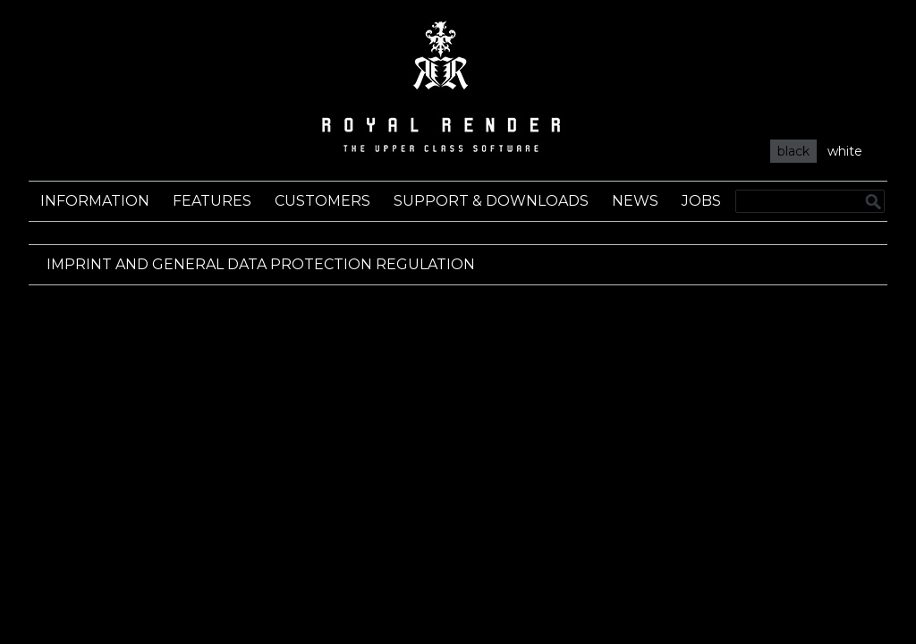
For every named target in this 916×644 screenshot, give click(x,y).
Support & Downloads (491, 200)
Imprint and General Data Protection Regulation (261, 264)
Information (94, 200)
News (635, 200)
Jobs (701, 200)
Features (212, 200)
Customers (322, 200)
